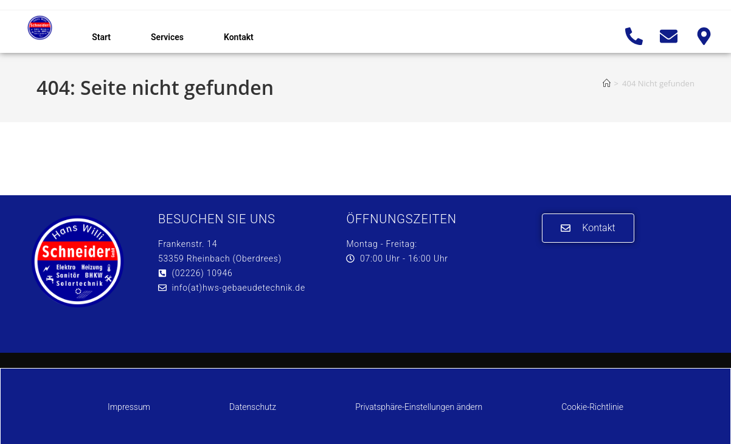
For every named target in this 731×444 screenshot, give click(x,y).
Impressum (129, 407)
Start (101, 37)
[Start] (607, 83)
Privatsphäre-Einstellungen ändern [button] (418, 407)
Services (167, 37)
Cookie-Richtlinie (592, 407)
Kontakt (239, 37)
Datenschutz (252, 407)
